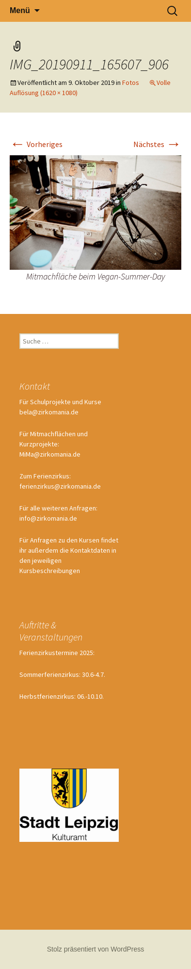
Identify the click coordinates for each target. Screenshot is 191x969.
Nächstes (157, 144)
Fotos (130, 82)
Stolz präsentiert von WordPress (95, 949)
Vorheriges (36, 144)
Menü (20, 10)
